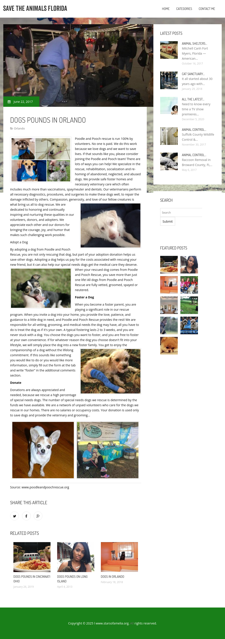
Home (166, 9)
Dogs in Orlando (112, 576)
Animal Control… (194, 129)
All (132, 623)
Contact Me (207, 9)
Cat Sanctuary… (193, 74)
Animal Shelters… (194, 43)
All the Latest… (193, 99)
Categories (184, 9)
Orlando (19, 128)
